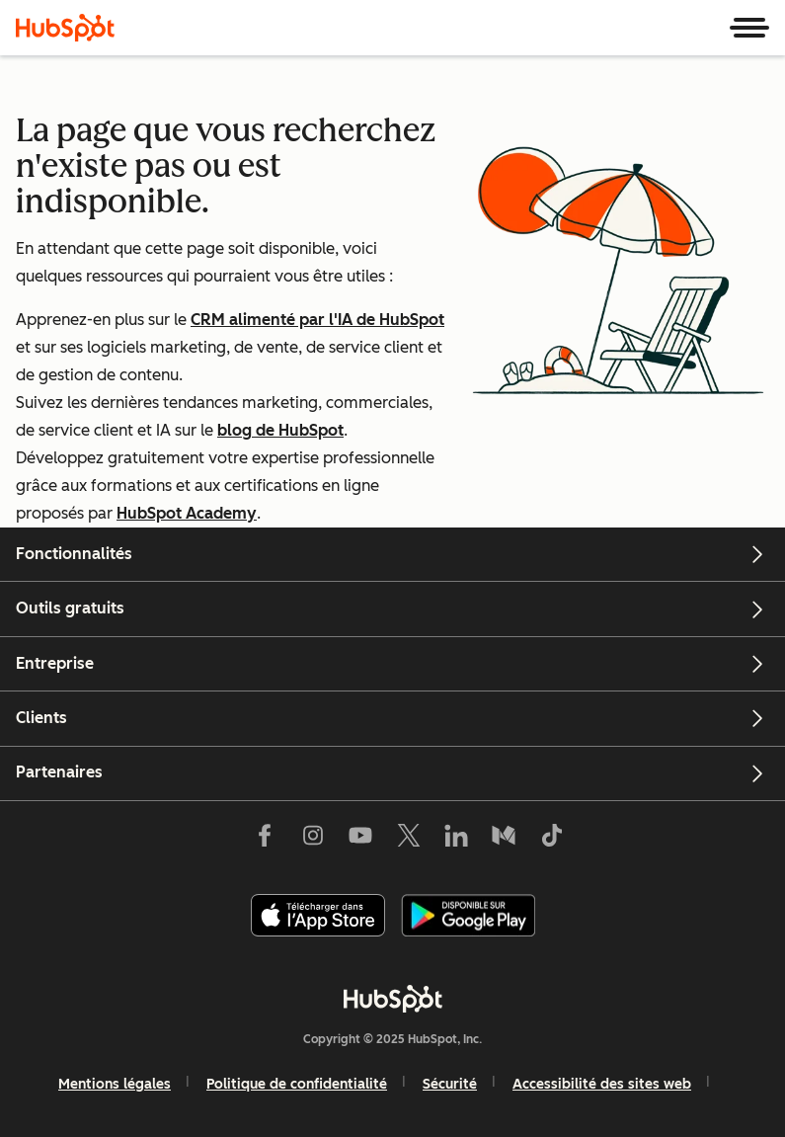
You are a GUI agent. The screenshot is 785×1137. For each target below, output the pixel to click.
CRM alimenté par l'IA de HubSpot (317, 319)
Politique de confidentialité (296, 1084)
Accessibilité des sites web (601, 1084)
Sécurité (450, 1084)
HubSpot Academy (187, 513)
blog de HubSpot (280, 430)
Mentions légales (114, 1084)
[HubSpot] (65, 27)
